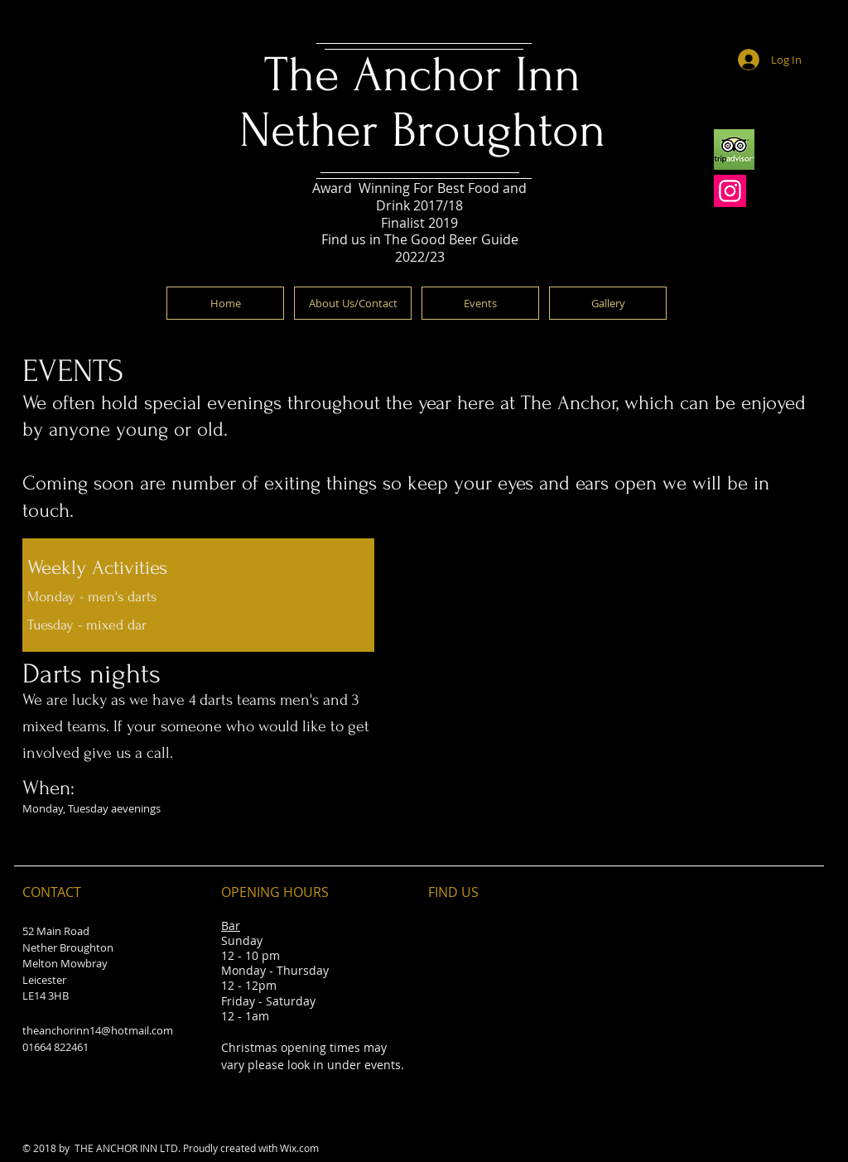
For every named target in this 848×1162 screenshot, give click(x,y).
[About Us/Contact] (353, 303)
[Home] (225, 303)
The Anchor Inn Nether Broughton (422, 102)
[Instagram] (730, 191)
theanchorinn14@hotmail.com (97, 1030)
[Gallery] (608, 303)
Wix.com (299, 1148)
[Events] (480, 303)
